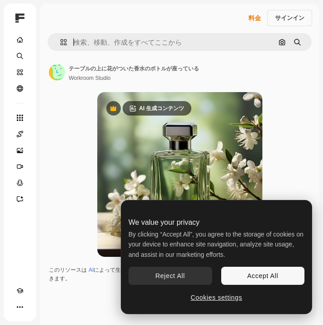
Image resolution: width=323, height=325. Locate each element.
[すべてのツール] (20, 118)
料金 (254, 18)
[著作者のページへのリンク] (57, 72)
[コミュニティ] (20, 88)
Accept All (262, 275)
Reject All (170, 275)
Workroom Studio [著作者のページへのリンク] (89, 78)
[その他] (20, 307)
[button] (60, 42)
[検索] (20, 56)
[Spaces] (20, 134)
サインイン (289, 17)
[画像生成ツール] (20, 150)
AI (91, 270)
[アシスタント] (20, 199)
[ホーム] (20, 39)
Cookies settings (216, 297)
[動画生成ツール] (20, 166)
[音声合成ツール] (20, 183)
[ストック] (20, 72)
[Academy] (20, 290)
